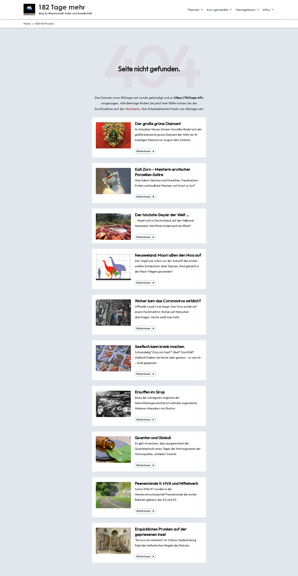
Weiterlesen (145, 151)
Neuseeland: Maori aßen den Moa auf (168, 255)
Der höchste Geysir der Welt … (162, 214)
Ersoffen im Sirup (150, 392)
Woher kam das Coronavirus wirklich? (168, 300)
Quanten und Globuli (153, 437)
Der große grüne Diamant (158, 123)
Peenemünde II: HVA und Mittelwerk (166, 483)
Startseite (132, 109)
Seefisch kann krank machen (159, 346)
